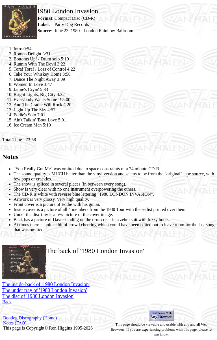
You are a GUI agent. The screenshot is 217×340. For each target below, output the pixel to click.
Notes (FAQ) (15, 323)
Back (7, 301)
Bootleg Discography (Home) (30, 317)
